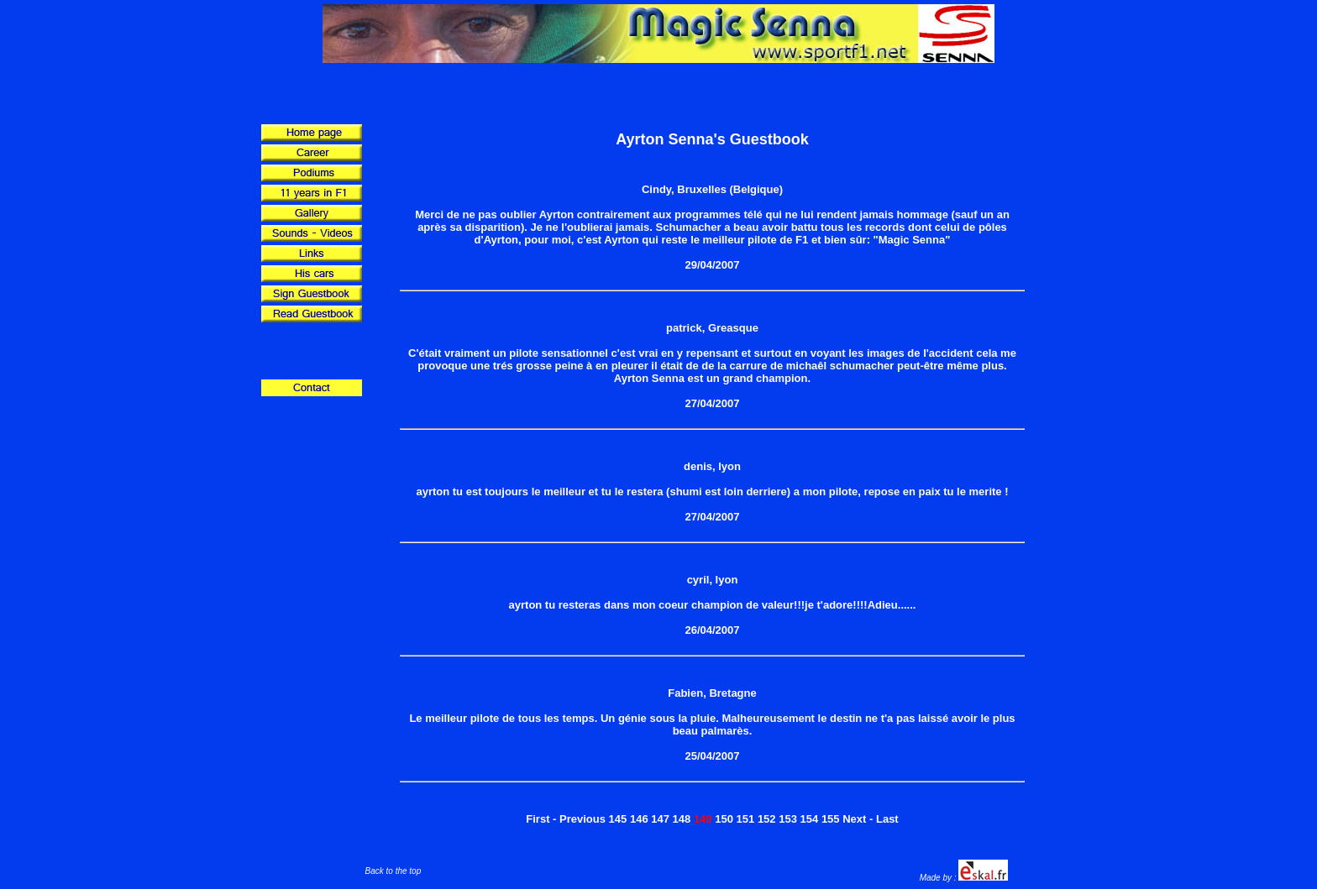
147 (660, 819)
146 (639, 819)
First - (541, 819)
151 (746, 819)
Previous (582, 819)
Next (854, 819)
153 (788, 819)
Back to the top (393, 871)
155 (830, 819)
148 (682, 819)
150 (724, 819)
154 (809, 819)
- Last (884, 819)
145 (618, 819)
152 (767, 819)
